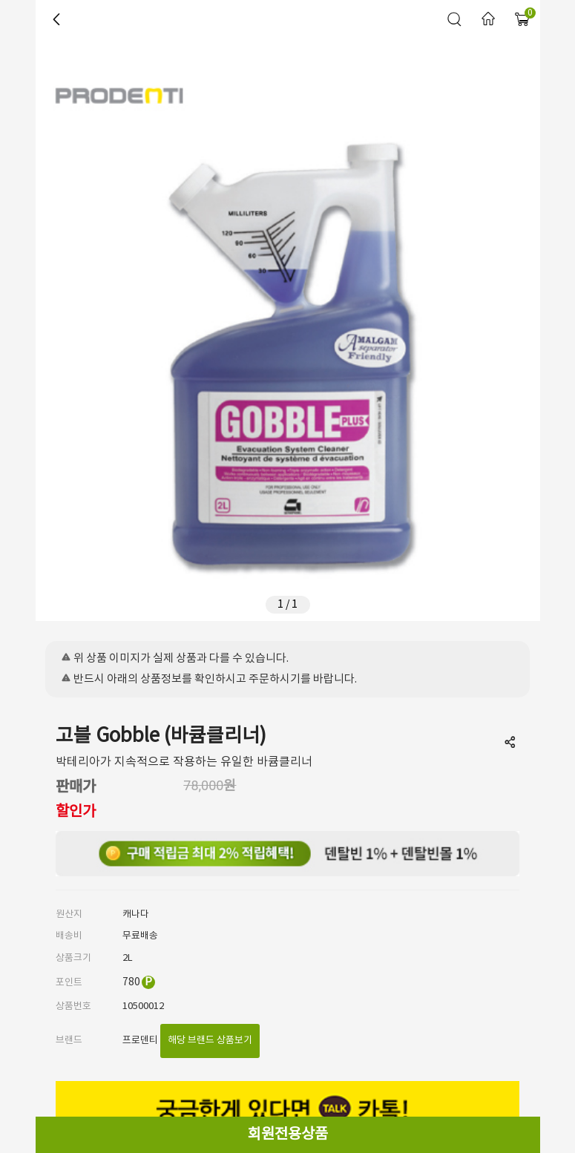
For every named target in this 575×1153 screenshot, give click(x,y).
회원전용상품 (288, 1134)
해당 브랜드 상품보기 (210, 1040)
